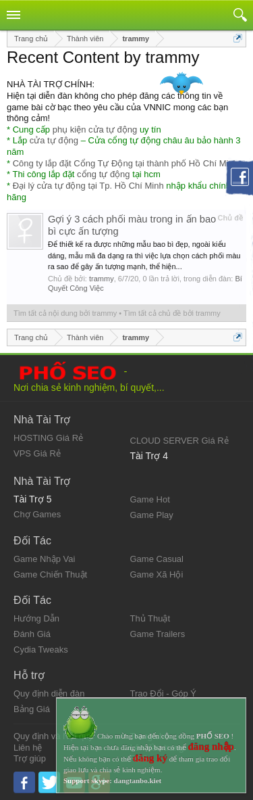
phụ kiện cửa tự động (95, 129)
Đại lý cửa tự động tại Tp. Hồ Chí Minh (88, 186)
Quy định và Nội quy (53, 736)
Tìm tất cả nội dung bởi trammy (65, 313)
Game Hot (150, 499)
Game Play (151, 515)
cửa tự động (54, 140)
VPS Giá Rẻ (37, 453)
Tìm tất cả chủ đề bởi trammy (172, 313)
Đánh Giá (32, 634)
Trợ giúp (29, 758)
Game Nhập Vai (44, 559)
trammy (101, 279)
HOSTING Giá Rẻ (48, 438)
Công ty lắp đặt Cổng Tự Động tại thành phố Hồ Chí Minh (125, 163)
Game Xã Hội (157, 574)
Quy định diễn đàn (48, 693)
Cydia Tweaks (40, 649)
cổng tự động (103, 174)
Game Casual (157, 559)
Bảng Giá (31, 709)
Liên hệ (27, 748)
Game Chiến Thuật (50, 574)
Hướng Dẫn (36, 618)
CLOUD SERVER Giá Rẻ (179, 441)
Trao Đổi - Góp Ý (163, 693)
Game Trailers (158, 634)
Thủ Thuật (150, 618)
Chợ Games (37, 514)
